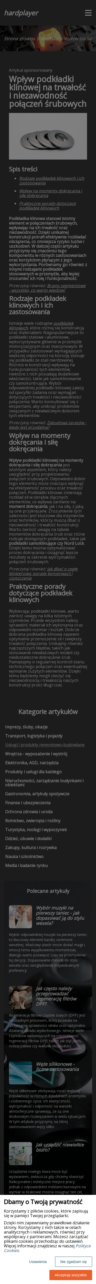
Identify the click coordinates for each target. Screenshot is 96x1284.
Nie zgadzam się (73, 1262)
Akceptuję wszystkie (71, 1275)
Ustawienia (38, 1262)
